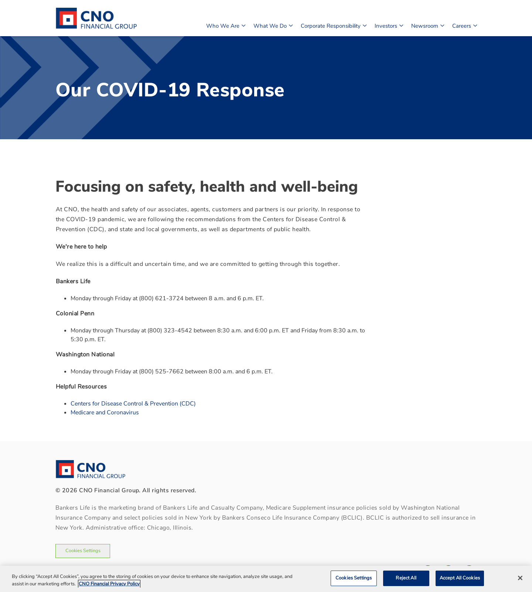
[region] (266, 579)
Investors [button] (389, 25)
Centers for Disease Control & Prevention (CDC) (133, 404)
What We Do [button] (272, 25)
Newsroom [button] (427, 25)
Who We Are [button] (225, 25)
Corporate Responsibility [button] (333, 25)
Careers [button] (464, 25)
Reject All (406, 578)
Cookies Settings (82, 550)
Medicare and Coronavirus (105, 412)
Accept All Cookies (460, 578)
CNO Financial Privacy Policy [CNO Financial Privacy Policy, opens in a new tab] (109, 584)
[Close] (520, 578)
